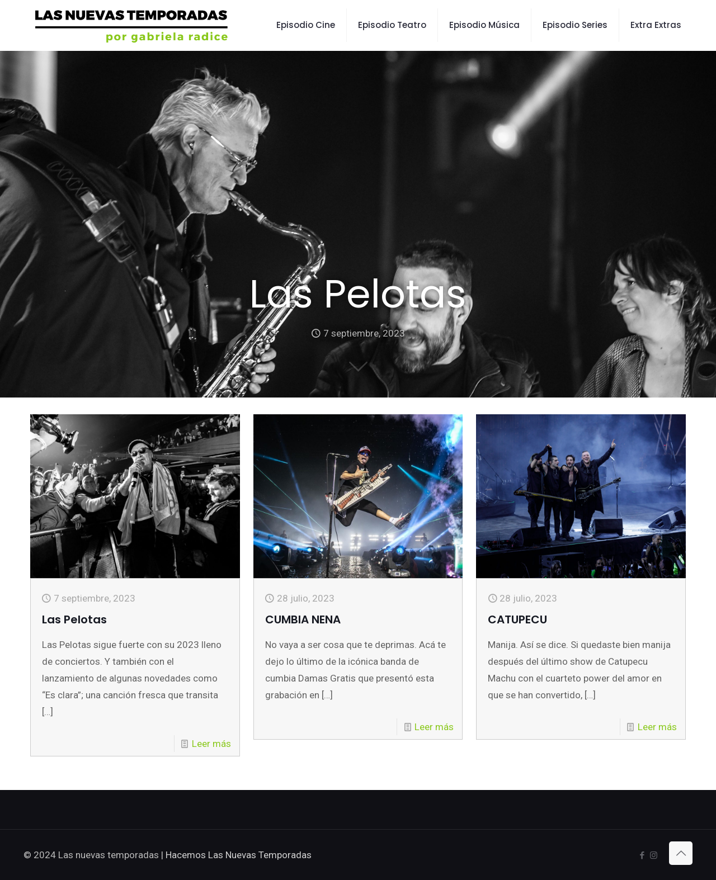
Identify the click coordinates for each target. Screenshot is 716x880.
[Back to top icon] (681, 853)
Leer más (211, 743)
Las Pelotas (74, 619)
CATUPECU (517, 619)
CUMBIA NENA (303, 619)
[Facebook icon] (642, 855)
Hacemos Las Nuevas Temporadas (239, 854)
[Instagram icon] (653, 855)
